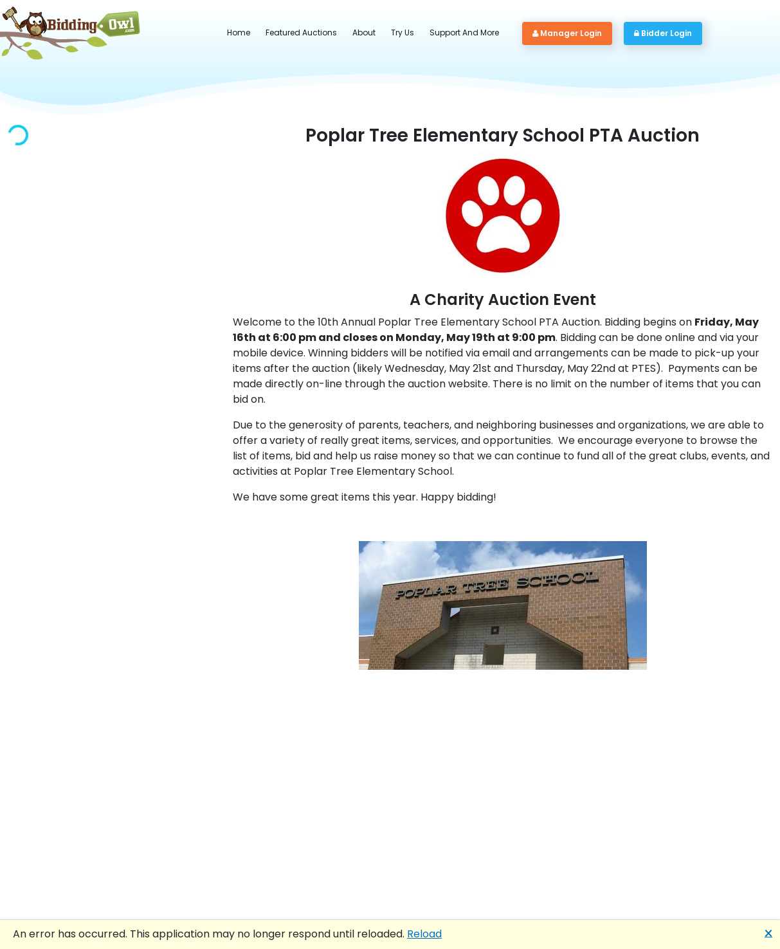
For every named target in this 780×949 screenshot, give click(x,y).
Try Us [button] (402, 32)
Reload (424, 933)
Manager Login (567, 33)
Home (238, 32)
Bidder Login (663, 33)
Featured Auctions (301, 32)
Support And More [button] (464, 32)
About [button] (364, 32)
